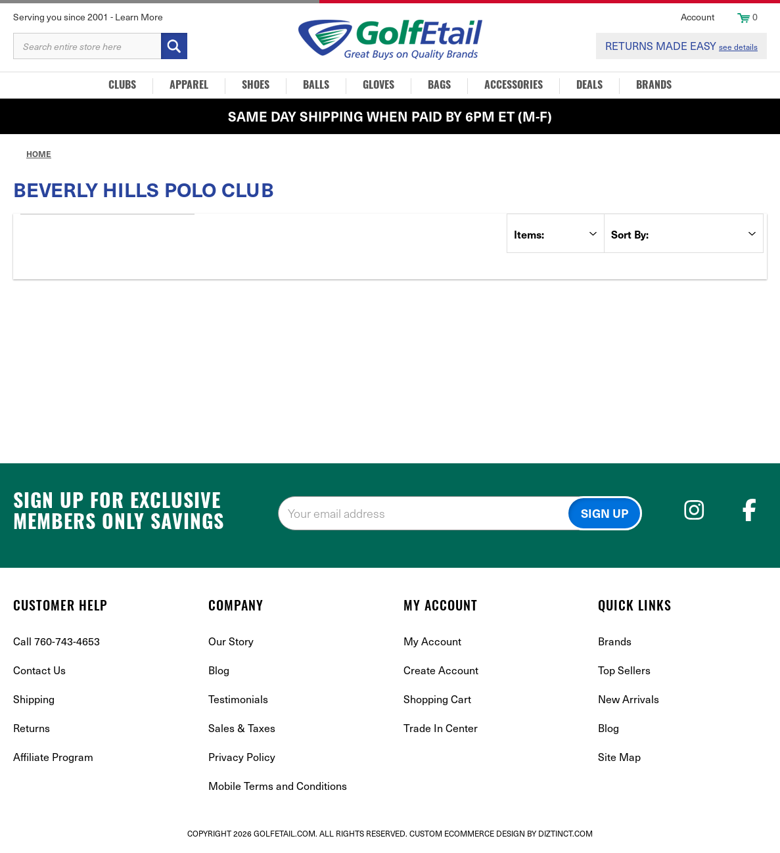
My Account (432, 641)
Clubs (122, 86)
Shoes (255, 86)
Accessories (513, 86)
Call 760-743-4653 (56, 641)
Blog (218, 670)
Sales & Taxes (241, 728)
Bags (439, 86)
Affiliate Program (53, 757)
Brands (654, 86)
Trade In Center (440, 728)
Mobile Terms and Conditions (277, 786)
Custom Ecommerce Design (467, 833)
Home (38, 154)
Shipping (34, 699)
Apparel (189, 86)
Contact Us (39, 670)
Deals (589, 86)
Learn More (139, 17)
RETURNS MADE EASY (681, 46)
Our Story (231, 641)
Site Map (619, 757)
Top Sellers (624, 670)
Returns (31, 728)
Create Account (440, 670)
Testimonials (238, 699)
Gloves (378, 86)
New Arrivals (628, 699)
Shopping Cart (437, 699)
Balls (316, 86)
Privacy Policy (241, 757)
